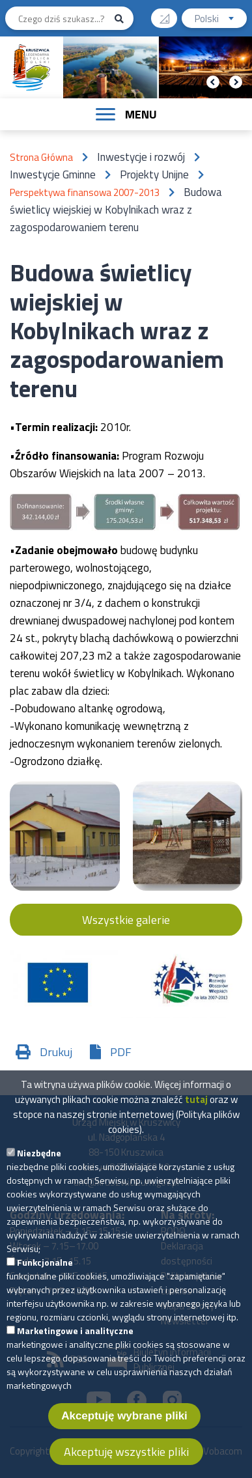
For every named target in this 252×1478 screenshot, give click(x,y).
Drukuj (56, 1052)
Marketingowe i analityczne (75, 1337)
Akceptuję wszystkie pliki (126, 1458)
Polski (221, 20)
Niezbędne (39, 1159)
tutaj (196, 1105)
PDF (121, 1052)
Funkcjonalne (45, 1269)
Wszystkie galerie (126, 919)
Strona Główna (41, 157)
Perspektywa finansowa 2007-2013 (85, 192)
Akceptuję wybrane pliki (124, 1422)
